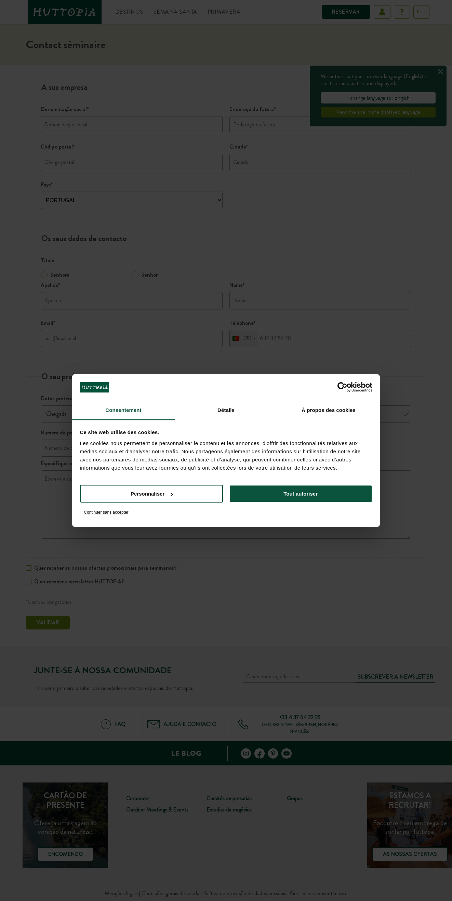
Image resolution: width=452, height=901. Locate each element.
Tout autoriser (300, 494)
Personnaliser (152, 494)
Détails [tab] (226, 410)
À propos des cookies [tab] (329, 410)
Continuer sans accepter (106, 512)
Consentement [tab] (123, 410)
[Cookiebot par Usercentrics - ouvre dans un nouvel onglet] (342, 387)
